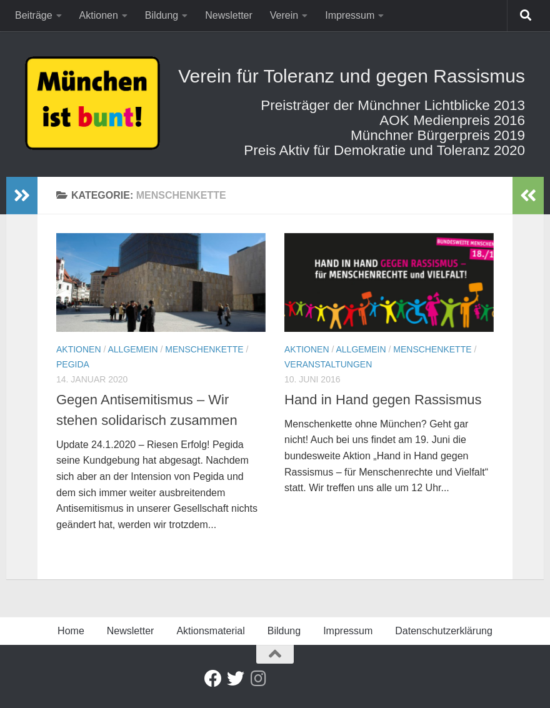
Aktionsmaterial (210, 631)
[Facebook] (213, 678)
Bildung (161, 15)
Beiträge (33, 15)
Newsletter (228, 15)
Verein (284, 15)
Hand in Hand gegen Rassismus (383, 399)
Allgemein (133, 349)
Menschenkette (204, 349)
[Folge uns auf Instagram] (258, 678)
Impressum (349, 15)
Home (71, 631)
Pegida (72, 364)
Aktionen (98, 15)
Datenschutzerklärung (443, 631)
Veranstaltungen (328, 364)
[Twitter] (235, 678)
